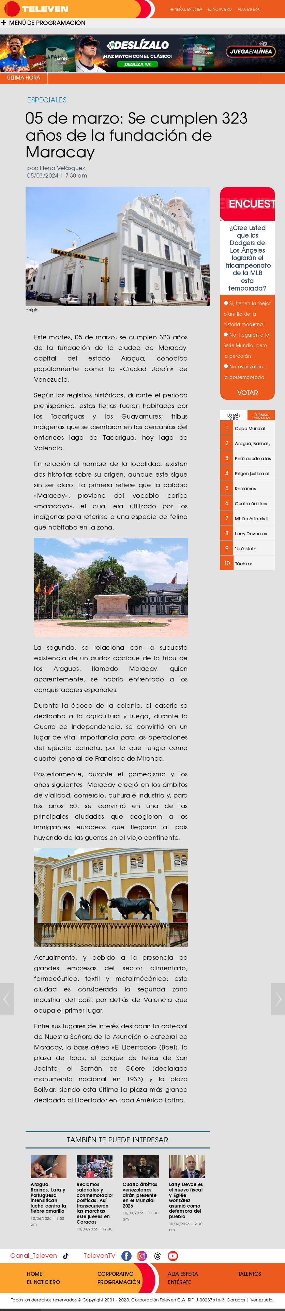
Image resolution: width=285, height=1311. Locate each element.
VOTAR (247, 392)
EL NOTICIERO (220, 9)
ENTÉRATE (179, 1282)
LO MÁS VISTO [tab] (233, 417)
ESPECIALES (46, 99)
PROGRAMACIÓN (118, 1282)
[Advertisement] (247, 684)
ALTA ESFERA (249, 9)
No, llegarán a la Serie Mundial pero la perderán (247, 345)
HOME (34, 1273)
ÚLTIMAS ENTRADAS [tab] (261, 416)
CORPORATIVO (115, 1273)
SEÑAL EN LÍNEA (186, 9)
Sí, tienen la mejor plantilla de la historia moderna (247, 314)
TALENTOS (249, 1273)
